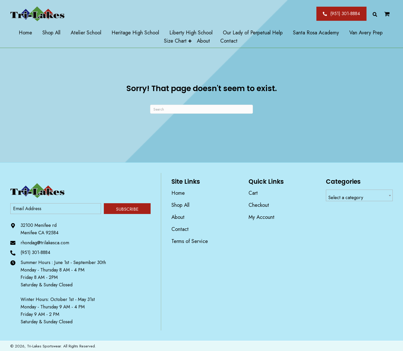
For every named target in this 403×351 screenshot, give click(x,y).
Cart (253, 193)
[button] (341, 14)
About (178, 217)
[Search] (201, 109)
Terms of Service (189, 241)
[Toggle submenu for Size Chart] (190, 41)
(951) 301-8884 (35, 252)
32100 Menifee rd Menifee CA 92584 (40, 229)
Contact (180, 229)
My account (261, 217)
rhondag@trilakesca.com (45, 242)
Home (178, 193)
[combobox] (359, 195)
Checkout (259, 205)
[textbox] (359, 198)
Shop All (180, 205)
